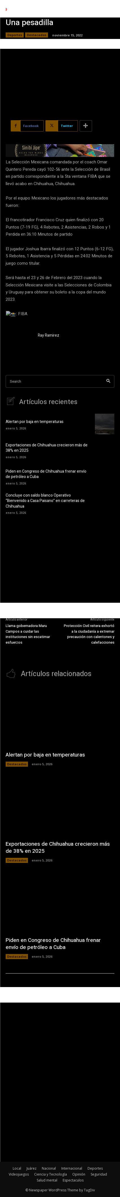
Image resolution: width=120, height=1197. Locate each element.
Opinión (78, 1174)
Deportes (15, 35)
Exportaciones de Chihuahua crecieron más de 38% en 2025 (47, 448)
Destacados (36, 35)
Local (17, 1168)
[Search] (108, 381)
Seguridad (99, 1174)
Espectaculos (73, 1180)
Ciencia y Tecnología (50, 1174)
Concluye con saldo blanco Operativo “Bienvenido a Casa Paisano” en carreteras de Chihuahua (45, 500)
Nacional (49, 1168)
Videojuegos (19, 1174)
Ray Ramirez (48, 335)
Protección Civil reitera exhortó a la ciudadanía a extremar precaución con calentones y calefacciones (89, 634)
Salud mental (47, 1180)
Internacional (71, 1168)
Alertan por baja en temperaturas (35, 422)
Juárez (31, 1168)
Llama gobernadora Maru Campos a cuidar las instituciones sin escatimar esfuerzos (28, 634)
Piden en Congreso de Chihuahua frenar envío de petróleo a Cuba (46, 474)
